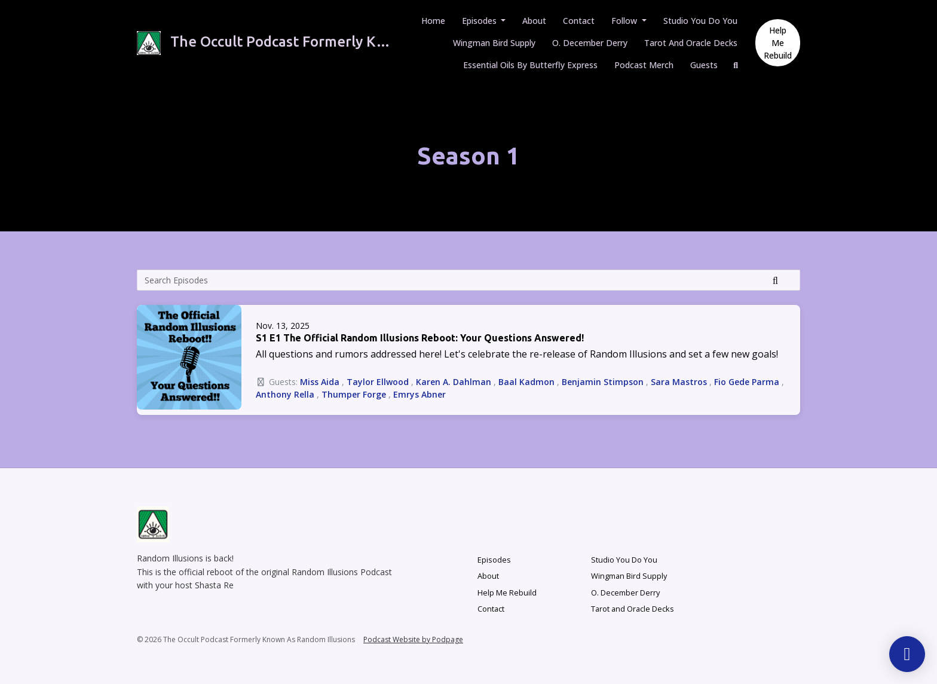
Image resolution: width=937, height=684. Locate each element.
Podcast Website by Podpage (413, 639)
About (534, 20)
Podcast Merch (643, 65)
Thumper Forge (353, 394)
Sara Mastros (679, 381)
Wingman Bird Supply (494, 42)
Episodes (480, 20)
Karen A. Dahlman (453, 381)
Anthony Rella (285, 394)
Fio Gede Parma (746, 381)
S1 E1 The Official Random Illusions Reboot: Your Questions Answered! (420, 337)
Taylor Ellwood (378, 381)
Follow (625, 20)
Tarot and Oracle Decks (690, 42)
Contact (579, 20)
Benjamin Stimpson (603, 381)
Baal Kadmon (526, 381)
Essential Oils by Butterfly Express (530, 65)
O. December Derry (589, 42)
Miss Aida (319, 381)
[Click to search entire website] (736, 65)
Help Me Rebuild (778, 43)
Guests (704, 65)
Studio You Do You (700, 20)
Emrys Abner (419, 394)
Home (433, 20)
